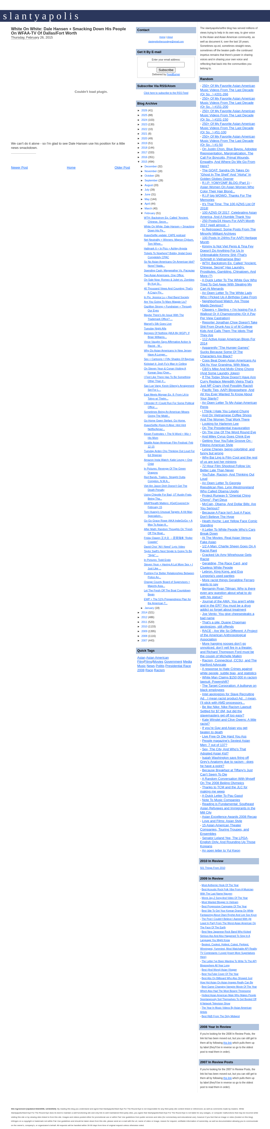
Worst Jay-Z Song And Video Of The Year (225, 898)
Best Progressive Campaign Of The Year (224, 906)
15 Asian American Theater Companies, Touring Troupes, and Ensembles (224, 829)
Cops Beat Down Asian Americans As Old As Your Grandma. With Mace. (228, 362)
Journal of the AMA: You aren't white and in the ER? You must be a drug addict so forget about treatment (227, 605)
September (151, 180)
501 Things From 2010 (212, 868)
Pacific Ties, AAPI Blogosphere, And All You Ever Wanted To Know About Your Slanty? (227, 394)
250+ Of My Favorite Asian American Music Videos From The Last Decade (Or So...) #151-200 (227, 103)
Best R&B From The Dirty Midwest (221, 1016)
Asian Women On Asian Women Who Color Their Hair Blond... (227, 189)
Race (149, 670)
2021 (144, 133)
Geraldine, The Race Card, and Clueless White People (223, 565)
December (151, 166)
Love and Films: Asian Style (222, 821)
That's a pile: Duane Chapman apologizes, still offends (223, 624)
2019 (144, 143)
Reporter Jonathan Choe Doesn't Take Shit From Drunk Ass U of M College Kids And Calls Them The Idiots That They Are (228, 328)
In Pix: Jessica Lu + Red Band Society (166, 297)
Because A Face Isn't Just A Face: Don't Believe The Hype (225, 515)
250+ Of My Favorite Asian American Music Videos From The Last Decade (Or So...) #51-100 (227, 128)
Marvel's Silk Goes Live (158, 323)
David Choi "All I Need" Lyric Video (164, 546)
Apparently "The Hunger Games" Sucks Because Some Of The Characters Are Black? (224, 352)
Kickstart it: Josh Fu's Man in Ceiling (165, 363)
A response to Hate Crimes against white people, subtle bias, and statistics (228, 671)
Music (141, 666)
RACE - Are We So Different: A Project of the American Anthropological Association (228, 635)
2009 (144, 631)
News (151, 666)
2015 (144, 161)
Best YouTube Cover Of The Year (220, 974)
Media (187, 661)
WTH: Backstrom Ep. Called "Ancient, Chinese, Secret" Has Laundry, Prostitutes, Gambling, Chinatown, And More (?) (228, 269)
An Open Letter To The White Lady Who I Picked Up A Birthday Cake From (228, 295)
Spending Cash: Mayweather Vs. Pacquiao (169, 270)
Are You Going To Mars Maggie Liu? (165, 301)
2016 (144, 157)
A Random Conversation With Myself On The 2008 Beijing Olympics (227, 781)
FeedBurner (173, 74)
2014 (144, 612)
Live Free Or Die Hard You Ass (224, 736)
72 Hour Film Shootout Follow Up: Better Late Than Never (225, 468)
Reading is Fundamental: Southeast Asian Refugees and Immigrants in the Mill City (227, 808)
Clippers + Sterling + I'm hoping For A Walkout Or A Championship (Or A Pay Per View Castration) (228, 314)
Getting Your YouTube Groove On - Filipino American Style (226, 443)
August (149, 185)
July (147, 189)
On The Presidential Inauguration (226, 428)
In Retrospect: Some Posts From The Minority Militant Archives (228, 231)
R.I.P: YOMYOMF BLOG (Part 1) (226, 183)
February (150, 213)
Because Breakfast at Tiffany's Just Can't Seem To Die (226, 772)
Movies (158, 661)
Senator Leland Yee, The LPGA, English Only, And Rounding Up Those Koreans (227, 842)
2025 (144, 115)
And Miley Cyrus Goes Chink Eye (226, 436)
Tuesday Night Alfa (155, 328)
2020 (144, 138)
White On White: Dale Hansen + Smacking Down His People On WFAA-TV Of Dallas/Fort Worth (68, 31)
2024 (144, 119)
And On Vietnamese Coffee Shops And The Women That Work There (226, 417)
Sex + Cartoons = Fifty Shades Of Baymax (169, 358)
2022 (144, 129)
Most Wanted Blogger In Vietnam (220, 902)
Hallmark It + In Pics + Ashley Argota (165, 248)
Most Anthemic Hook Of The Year (220, 885)
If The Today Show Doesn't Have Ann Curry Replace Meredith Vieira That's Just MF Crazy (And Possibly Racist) (228, 381)
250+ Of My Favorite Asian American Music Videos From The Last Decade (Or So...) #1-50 (227, 141)
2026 (144, 110)
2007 (144, 640)
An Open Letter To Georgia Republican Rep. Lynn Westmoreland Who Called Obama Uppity (227, 487)
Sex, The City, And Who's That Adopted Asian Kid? (223, 751)
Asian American (157, 657)
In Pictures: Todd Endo (157, 559)
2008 (144, 635)
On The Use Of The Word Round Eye (229, 432)
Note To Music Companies (221, 800)
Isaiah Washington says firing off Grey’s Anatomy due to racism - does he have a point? (226, 762)
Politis (160, 666)
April (147, 203)
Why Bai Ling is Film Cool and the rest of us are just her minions (228, 460)
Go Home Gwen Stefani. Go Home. (165, 420)
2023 (144, 124)
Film (140, 661)
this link (227, 1042)
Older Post (122, 167)
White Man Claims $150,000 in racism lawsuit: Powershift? (228, 679)
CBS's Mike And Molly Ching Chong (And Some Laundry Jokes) (227, 371)
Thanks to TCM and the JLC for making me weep (223, 789)
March (148, 208)
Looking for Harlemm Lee (220, 424)
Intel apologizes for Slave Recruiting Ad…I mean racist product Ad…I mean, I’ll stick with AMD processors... (228, 698)
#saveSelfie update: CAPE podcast (165, 235)
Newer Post (19, 167)
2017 (144, 152)
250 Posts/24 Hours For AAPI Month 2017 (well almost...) (227, 223)
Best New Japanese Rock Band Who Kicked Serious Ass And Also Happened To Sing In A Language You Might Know (225, 936)
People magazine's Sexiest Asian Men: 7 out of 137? (225, 743)
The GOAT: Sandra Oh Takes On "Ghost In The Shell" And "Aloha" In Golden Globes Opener (225, 174)
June (147, 194)
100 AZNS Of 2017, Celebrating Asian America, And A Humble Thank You (228, 215)
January (149, 607)
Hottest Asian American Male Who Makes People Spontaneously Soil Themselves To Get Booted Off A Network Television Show (228, 999)
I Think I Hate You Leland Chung (225, 411)
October (149, 175)
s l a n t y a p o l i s (40, 16)
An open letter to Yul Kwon (221, 850)
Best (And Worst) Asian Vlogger (219, 969)
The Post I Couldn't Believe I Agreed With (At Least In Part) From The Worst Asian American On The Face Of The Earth (228, 923)
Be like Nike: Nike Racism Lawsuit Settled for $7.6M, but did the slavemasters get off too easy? (225, 711)
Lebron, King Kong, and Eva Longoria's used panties (221, 574)
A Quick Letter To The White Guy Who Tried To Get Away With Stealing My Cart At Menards (228, 284)
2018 (144, 147)
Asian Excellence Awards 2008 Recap (229, 817)
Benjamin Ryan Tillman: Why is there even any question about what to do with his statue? (227, 593)
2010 (144, 626)
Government (173, 661)
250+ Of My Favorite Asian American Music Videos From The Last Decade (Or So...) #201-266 (227, 90)
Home (71, 167)
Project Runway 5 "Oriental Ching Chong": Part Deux (225, 498)
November (151, 171)
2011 (144, 621)
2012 (144, 617)
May (147, 199)
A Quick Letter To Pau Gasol (222, 796)
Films (148, 661)
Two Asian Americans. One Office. (164, 275)
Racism (159, 670)
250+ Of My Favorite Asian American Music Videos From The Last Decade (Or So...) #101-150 (227, 115)
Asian (141, 657)
